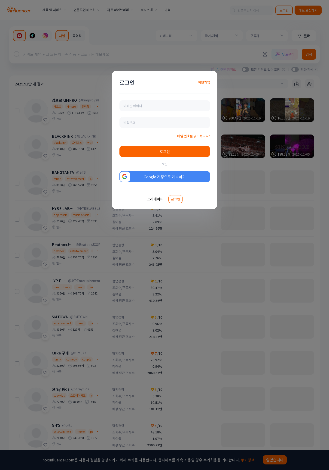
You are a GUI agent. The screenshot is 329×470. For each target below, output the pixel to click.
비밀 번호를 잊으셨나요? (193, 136)
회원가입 (204, 82)
